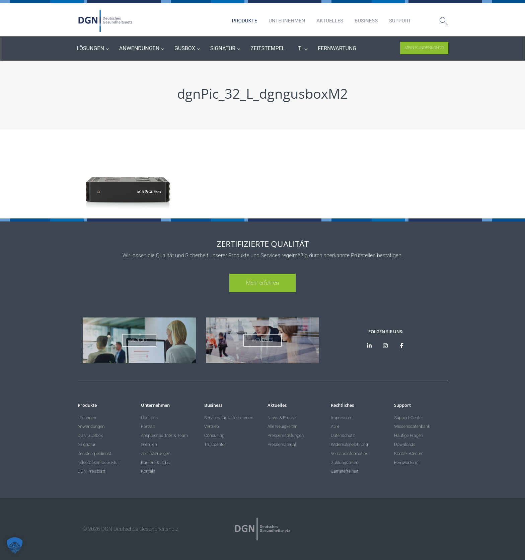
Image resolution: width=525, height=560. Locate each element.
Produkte (244, 21)
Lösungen (87, 417)
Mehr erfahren (262, 283)
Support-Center (408, 417)
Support (400, 21)
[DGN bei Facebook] (402, 346)
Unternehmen (287, 21)
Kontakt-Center (408, 453)
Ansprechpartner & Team (164, 435)
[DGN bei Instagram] (385, 346)
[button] (14, 545)
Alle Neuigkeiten (283, 426)
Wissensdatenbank (412, 426)
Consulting (214, 435)
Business (366, 21)
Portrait (148, 426)
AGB (335, 426)
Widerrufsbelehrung (349, 444)
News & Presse (282, 417)
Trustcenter (215, 444)
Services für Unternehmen (228, 417)
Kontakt (148, 471)
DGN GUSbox (90, 435)
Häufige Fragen (408, 435)
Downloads (404, 444)
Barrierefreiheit (344, 471)
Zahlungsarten (344, 462)
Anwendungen (91, 426)
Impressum (342, 417)
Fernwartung (406, 462)
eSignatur (87, 444)
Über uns (149, 417)
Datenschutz (343, 435)
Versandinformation (349, 453)
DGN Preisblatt (91, 471)
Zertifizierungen (155, 453)
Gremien (149, 444)
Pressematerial (282, 444)
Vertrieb (211, 426)
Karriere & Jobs (155, 462)
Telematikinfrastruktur (98, 462)
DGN (105, 21)
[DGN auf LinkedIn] (369, 346)
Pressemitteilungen (286, 435)
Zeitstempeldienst (94, 453)
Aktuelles (329, 21)
